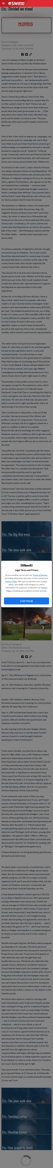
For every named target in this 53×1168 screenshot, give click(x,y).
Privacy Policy (11, 581)
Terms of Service (40, 575)
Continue (26, 601)
